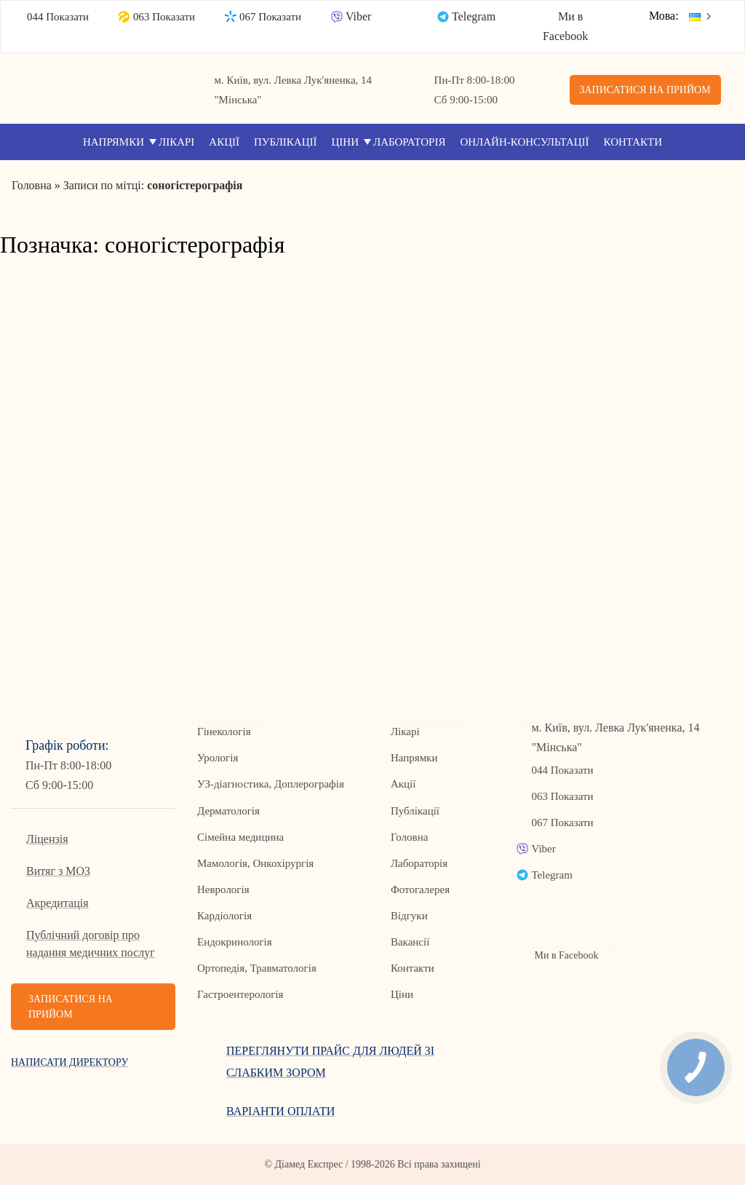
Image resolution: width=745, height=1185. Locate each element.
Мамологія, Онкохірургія (255, 863)
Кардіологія (224, 916)
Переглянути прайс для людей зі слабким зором (330, 1062)
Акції (224, 142)
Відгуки (409, 916)
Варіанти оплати (280, 1111)
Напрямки (113, 142)
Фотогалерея (420, 889)
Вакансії (410, 942)
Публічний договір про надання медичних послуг (90, 944)
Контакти (633, 142)
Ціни (345, 142)
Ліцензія (47, 839)
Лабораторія (409, 142)
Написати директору (69, 1062)
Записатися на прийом (645, 89)
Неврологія (223, 889)
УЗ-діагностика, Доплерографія (270, 784)
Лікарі (176, 142)
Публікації (285, 142)
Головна (409, 837)
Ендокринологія (234, 942)
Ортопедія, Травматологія (256, 968)
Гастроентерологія (240, 994)
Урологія (217, 758)
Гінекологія (224, 731)
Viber (358, 16)
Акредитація (57, 903)
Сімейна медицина (240, 837)
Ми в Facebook (566, 955)
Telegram (473, 16)
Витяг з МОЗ (58, 871)
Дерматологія (228, 811)
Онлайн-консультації (524, 142)
